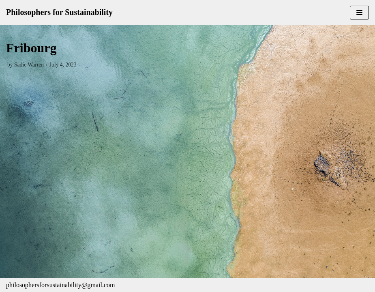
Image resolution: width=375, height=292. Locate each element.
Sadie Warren (29, 65)
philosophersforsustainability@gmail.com (60, 284)
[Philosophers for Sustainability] (59, 12)
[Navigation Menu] (359, 12)
